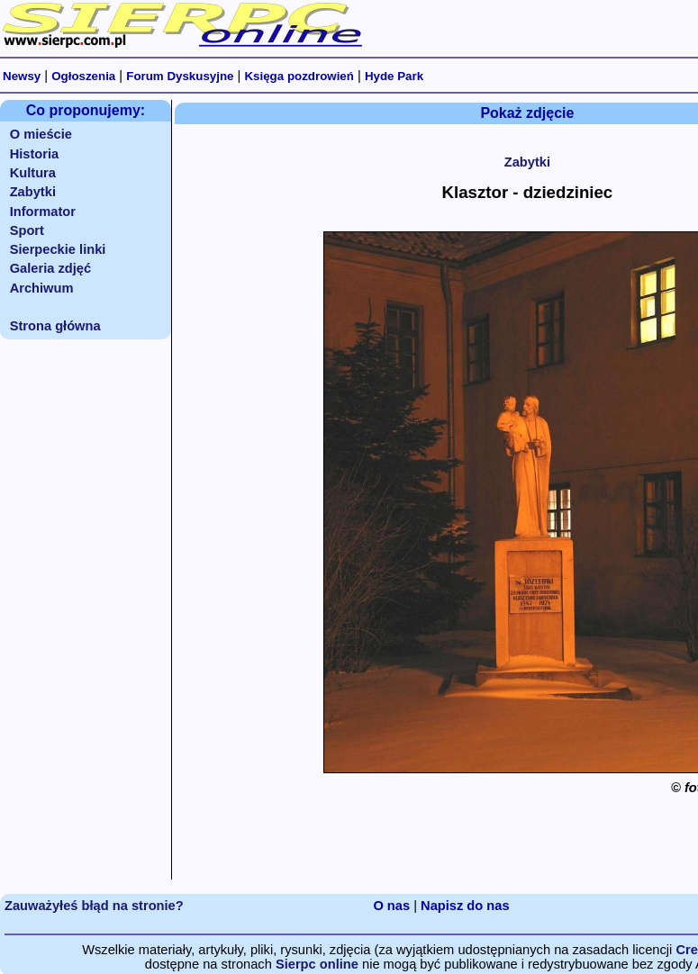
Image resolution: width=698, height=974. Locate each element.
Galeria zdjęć (50, 268)
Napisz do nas (465, 905)
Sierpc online (317, 964)
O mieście (41, 134)
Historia (34, 154)
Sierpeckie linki (58, 249)
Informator (43, 211)
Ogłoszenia (83, 76)
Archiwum (42, 288)
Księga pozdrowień (298, 76)
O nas (391, 905)
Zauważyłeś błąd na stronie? (94, 905)
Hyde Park (394, 76)
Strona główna (55, 326)
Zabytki (33, 192)
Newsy (22, 76)
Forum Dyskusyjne (179, 76)
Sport (27, 230)
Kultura (33, 173)
